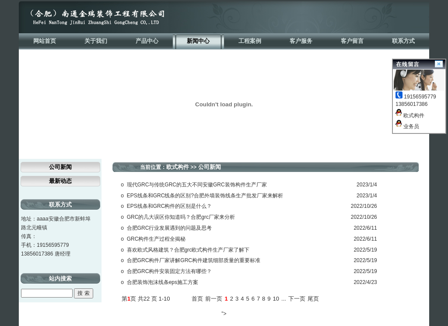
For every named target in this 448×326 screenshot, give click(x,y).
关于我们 (95, 41)
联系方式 (403, 41)
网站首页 (44, 41)
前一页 (213, 298)
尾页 (313, 298)
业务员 (407, 126)
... (283, 298)
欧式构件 (410, 115)
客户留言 (352, 41)
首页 (197, 298)
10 (276, 298)
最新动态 (60, 181)
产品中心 (147, 41)
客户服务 (301, 41)
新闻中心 (198, 41)
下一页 (296, 298)
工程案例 (249, 41)
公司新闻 (60, 167)
